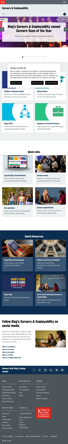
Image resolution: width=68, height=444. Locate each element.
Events (9, 417)
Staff (26, 393)
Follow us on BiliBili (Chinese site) (11, 358)
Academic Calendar (43, 399)
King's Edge (8, 294)
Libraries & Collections (43, 393)
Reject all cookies (37, 82)
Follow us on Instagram (8, 347)
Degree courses (9, 387)
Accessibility (53, 436)
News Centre (9, 414)
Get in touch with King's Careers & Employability (49, 295)
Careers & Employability (15, 8)
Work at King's (9, 426)
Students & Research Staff (13, 91)
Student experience (9, 402)
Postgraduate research (9, 393)
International (9, 396)
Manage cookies (6, 440)
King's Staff (8, 123)
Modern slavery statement (33, 436)
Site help (45, 436)
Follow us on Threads (8, 349)
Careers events (42, 175)
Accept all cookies (51, 82)
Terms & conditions (7, 436)
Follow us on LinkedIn (8, 352)
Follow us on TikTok (7, 355)
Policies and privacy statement (48, 260)
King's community (9, 428)
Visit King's (9, 423)
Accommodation (43, 390)
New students (26, 387)
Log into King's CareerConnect (15, 175)
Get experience (9, 208)
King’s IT (43, 396)
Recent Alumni (42, 91)
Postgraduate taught (9, 390)
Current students (26, 390)
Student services (43, 387)
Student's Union (9, 420)
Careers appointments (45, 207)
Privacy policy (19, 436)
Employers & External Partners (48, 123)
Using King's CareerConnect (14, 260)
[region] (34, 75)
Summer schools (9, 399)
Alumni (26, 396)
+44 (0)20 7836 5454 (25, 413)
